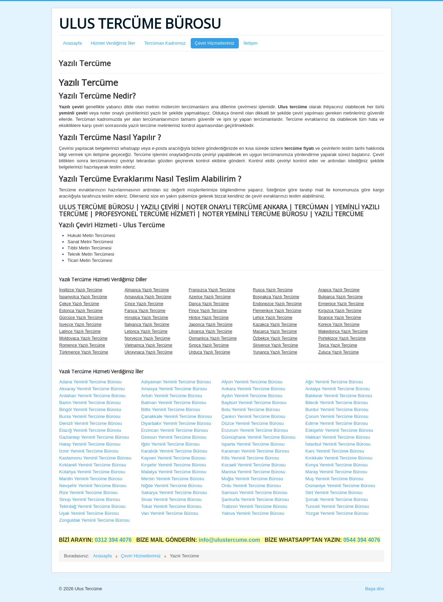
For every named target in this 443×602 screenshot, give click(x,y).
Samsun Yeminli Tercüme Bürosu (255, 492)
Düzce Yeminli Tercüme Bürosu (253, 423)
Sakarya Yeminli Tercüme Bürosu (174, 492)
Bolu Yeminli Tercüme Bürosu (251, 409)
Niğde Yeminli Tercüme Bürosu (171, 485)
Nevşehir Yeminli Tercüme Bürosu (92, 485)
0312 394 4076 (114, 540)
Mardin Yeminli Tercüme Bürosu (91, 478)
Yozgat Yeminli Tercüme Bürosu (336, 513)
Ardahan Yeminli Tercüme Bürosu (92, 395)
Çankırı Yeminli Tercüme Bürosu (254, 416)
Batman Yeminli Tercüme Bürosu (173, 402)
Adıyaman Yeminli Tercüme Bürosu (176, 381)
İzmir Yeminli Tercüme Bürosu (88, 451)
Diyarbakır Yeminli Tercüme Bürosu (176, 423)
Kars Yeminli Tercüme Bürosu (334, 451)
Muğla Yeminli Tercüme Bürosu (252, 478)
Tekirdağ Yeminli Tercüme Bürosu (92, 506)
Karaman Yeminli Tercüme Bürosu (255, 451)
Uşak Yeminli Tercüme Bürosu (89, 513)
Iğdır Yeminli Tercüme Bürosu (170, 444)
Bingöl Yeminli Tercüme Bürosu (90, 409)
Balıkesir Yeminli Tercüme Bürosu (338, 395)
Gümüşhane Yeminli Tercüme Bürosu (259, 437)
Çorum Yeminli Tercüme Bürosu (336, 416)
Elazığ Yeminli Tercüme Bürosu (90, 430)
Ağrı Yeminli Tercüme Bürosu (334, 381)
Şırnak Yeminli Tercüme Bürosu (336, 499)
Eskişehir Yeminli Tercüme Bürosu (339, 430)
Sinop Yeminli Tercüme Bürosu (89, 499)
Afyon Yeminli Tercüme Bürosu (252, 381)
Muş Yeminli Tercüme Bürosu (334, 478)
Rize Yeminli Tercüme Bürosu (88, 492)
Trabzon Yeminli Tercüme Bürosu (254, 506)
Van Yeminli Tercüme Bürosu (169, 513)
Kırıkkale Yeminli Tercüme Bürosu (338, 457)
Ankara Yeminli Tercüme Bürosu (253, 388)
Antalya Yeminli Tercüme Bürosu (337, 388)
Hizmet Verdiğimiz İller (113, 43)
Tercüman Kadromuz (165, 43)
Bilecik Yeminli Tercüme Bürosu (336, 402)
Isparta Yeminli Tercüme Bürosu (253, 444)
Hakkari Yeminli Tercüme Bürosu (337, 437)
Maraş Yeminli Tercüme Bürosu (336, 471)
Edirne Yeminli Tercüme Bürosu (336, 423)
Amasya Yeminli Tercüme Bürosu (174, 388)
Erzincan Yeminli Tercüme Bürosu (174, 430)
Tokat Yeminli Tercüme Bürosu (171, 506)
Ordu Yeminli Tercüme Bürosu (251, 485)
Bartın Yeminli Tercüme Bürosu (90, 402)
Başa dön (374, 588)
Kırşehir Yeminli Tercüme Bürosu (173, 464)
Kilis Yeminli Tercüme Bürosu (250, 457)
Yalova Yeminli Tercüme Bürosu (253, 513)
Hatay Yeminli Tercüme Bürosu (89, 444)
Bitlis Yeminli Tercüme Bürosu (170, 409)
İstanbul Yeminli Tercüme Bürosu (337, 444)
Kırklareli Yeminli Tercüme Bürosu (92, 464)
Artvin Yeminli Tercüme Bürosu (171, 395)
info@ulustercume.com (230, 540)
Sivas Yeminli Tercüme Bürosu (171, 499)
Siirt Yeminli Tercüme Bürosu (333, 492)
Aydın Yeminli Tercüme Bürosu (252, 395)
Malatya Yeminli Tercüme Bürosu (173, 471)
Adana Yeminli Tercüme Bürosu (90, 381)
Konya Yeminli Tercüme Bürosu (336, 464)
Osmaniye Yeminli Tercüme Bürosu (340, 485)
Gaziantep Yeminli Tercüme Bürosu (94, 437)
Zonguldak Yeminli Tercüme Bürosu (94, 520)
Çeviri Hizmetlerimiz (215, 43)
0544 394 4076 (361, 540)
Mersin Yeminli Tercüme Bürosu (172, 478)
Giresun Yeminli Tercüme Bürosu (173, 437)
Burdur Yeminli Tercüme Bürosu (336, 409)
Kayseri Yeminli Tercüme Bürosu (173, 457)
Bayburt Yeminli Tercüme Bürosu (254, 402)
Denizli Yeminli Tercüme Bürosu (90, 423)
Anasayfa (72, 43)
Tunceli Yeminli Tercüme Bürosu (337, 506)
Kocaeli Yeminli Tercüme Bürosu (254, 464)
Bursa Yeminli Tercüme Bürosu (89, 416)
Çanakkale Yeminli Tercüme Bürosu (176, 416)
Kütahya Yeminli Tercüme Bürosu (92, 471)
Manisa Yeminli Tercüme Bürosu (254, 471)
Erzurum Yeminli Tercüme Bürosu (255, 430)
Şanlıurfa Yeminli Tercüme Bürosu (255, 499)
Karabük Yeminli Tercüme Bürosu (174, 451)
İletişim (250, 43)
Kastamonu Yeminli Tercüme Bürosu (95, 457)
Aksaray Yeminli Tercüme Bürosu (92, 388)
